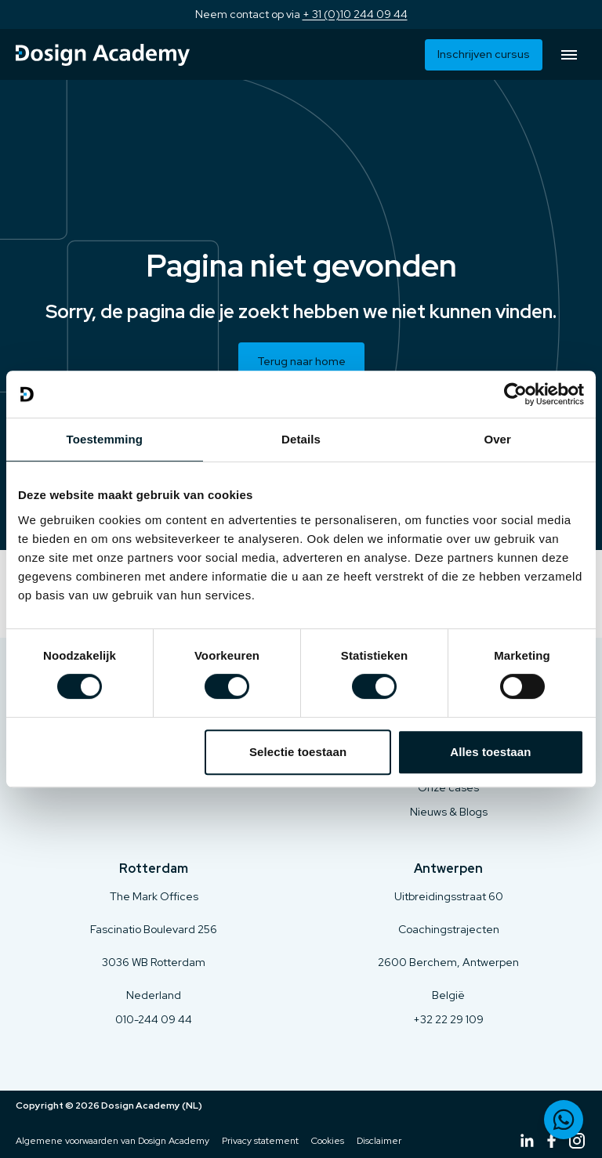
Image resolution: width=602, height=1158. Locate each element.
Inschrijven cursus (483, 54)
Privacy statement (260, 1140)
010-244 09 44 (153, 1019)
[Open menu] (569, 55)
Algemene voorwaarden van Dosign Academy (112, 1140)
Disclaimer (379, 1140)
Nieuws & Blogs (449, 812)
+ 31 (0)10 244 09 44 (355, 14)
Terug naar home (301, 361)
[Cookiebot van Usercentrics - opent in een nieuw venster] (515, 394)
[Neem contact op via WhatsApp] (563, 1119)
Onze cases (448, 787)
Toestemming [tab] (105, 439)
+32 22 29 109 (448, 1019)
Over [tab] (497, 439)
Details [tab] (301, 439)
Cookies (327, 1140)
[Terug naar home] (103, 55)
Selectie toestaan (297, 751)
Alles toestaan (490, 751)
